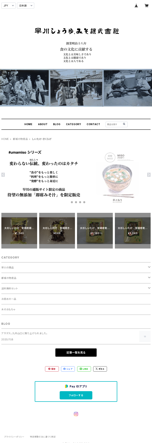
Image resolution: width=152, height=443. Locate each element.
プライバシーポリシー (14, 436)
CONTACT (93, 124)
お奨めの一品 (8, 298)
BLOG (57, 124)
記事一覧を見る (76, 352)
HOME (28, 124)
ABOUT (43, 124)
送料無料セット (9, 288)
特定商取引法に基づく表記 (43, 436)
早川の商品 (7, 267)
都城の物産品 (20, 138)
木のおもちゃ (8, 309)
